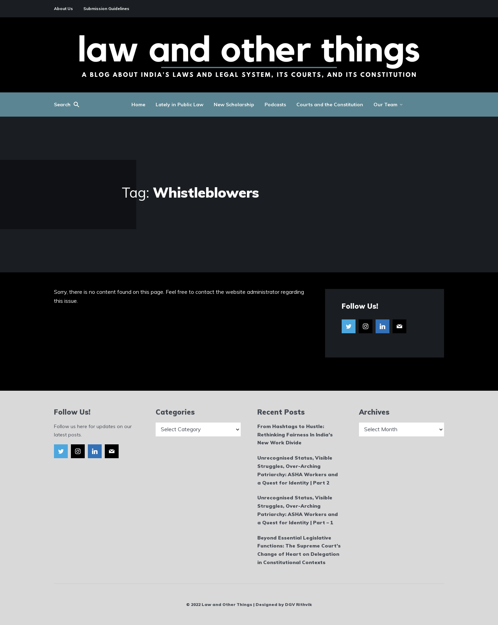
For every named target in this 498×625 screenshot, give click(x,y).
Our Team (385, 104)
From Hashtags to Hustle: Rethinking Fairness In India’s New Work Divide (295, 434)
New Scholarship (234, 104)
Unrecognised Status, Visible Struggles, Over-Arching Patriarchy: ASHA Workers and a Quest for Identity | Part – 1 (297, 510)
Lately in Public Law (179, 104)
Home (138, 104)
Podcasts (275, 104)
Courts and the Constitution (329, 104)
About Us (63, 8)
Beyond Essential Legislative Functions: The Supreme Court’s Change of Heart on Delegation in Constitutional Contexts (299, 550)
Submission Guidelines (106, 8)
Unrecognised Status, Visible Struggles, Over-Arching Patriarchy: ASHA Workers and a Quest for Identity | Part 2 (297, 470)
